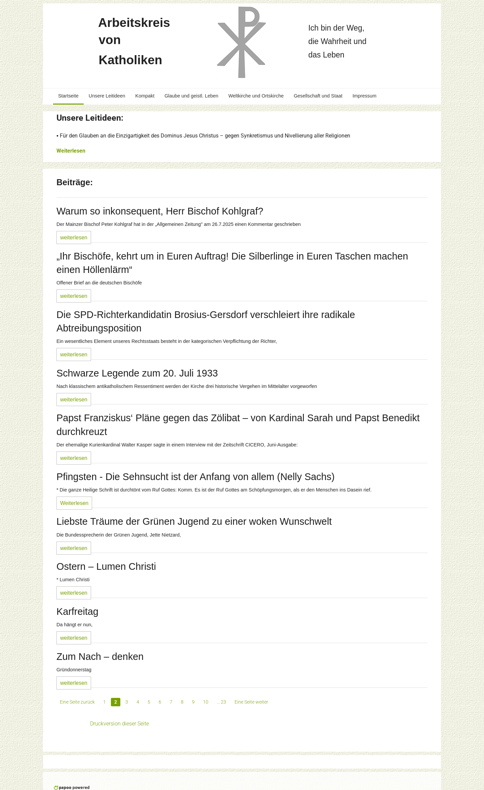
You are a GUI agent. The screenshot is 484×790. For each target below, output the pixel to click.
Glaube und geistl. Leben (191, 95)
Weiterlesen (70, 151)
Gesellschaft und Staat (318, 95)
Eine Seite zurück (77, 702)
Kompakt (145, 95)
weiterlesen (73, 237)
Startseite (68, 95)
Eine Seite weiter (251, 702)
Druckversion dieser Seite (119, 723)
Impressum (364, 95)
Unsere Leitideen (107, 95)
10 (205, 702)
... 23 (221, 702)
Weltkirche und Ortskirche (255, 95)
